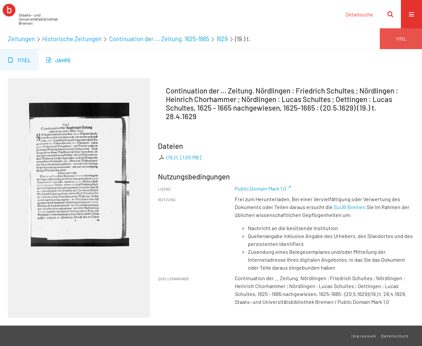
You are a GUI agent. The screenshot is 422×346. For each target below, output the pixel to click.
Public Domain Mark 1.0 (260, 188)
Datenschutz (395, 335)
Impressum (364, 335)
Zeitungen (21, 38)
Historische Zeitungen (72, 38)
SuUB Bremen (350, 207)
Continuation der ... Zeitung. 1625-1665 (159, 38)
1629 (222, 38)
